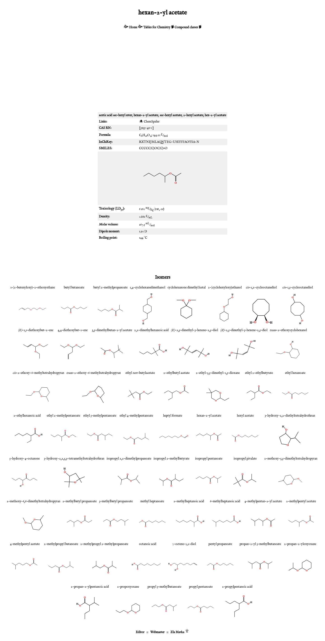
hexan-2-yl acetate (209, 416)
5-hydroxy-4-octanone (24, 459)
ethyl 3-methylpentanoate (99, 416)
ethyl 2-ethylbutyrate (259, 373)
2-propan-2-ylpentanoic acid (90, 587)
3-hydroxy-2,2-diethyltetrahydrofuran (290, 416)
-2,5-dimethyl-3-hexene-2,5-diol (194, 330)
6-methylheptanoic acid (225, 501)
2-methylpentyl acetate (301, 501)
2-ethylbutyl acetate (176, 373)
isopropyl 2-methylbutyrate (171, 459)
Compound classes (186, 27)
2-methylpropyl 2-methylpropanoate (104, 544)
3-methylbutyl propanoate (116, 501)
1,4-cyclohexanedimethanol (147, 287)
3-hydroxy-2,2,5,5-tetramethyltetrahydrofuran (74, 459)
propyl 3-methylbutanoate (164, 587)
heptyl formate (172, 416)
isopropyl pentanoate (208, 459)
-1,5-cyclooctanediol (297, 287)
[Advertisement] (162, 76)
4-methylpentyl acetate (25, 544)
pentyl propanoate (220, 544)
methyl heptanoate (152, 501)
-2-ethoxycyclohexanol (288, 330)
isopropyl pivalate (245, 459)
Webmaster (157, 632)
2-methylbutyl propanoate (80, 501)
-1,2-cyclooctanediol (261, 287)
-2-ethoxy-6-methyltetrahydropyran (38, 373)
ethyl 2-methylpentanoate (63, 416)
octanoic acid (147, 544)
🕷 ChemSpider (149, 122)
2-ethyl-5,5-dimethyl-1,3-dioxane (218, 373)
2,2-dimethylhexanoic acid (151, 330)
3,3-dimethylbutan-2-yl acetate (112, 330)
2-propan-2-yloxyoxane (300, 544)
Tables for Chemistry (156, 27)
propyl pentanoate (201, 587)
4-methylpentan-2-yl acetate (263, 501)
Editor (140, 632)
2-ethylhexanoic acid (27, 416)
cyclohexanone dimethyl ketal (186, 287)
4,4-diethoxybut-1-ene (73, 330)
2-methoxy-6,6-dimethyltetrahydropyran (33, 501)
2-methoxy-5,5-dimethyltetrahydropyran (290, 459)
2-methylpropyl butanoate (61, 544)
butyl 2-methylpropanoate (110, 287)
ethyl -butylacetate (140, 373)
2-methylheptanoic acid (189, 501)
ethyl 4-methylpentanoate (136, 416)
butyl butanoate (74, 287)
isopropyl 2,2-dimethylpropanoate (129, 459)
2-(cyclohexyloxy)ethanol (225, 287)
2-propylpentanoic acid (237, 587)
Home (133, 27)
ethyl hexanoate (295, 373)
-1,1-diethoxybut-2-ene (35, 330)
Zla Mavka (177, 632)
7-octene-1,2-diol (184, 544)
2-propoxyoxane (128, 587)
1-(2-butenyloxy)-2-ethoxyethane (32, 287)
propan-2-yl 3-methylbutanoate (260, 544)
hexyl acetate (245, 416)
